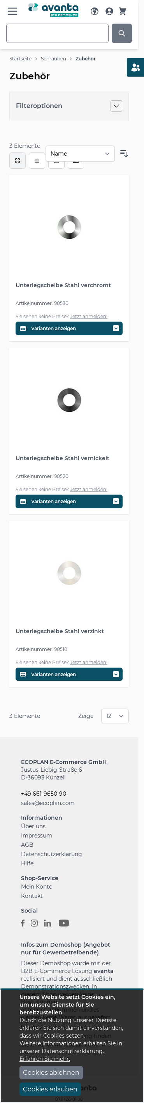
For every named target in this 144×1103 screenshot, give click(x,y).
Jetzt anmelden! (88, 316)
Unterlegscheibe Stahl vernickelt (62, 458)
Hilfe (27, 863)
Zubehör (86, 59)
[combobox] (57, 33)
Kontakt (32, 895)
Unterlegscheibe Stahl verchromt (63, 285)
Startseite (20, 59)
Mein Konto (37, 886)
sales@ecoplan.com (48, 803)
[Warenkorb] (122, 11)
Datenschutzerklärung (51, 854)
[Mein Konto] (109, 11)
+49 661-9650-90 (43, 793)
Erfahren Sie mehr (44, 1058)
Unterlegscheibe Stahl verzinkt (60, 631)
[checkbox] (17, 160)
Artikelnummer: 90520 (42, 476)
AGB (27, 844)
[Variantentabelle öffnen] (69, 328)
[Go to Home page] (53, 10)
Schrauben (53, 59)
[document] (72, 1046)
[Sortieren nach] (80, 154)
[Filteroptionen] (69, 106)
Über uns (33, 826)
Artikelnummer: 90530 (42, 303)
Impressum (36, 835)
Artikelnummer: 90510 (41, 649)
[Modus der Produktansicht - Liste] (37, 160)
